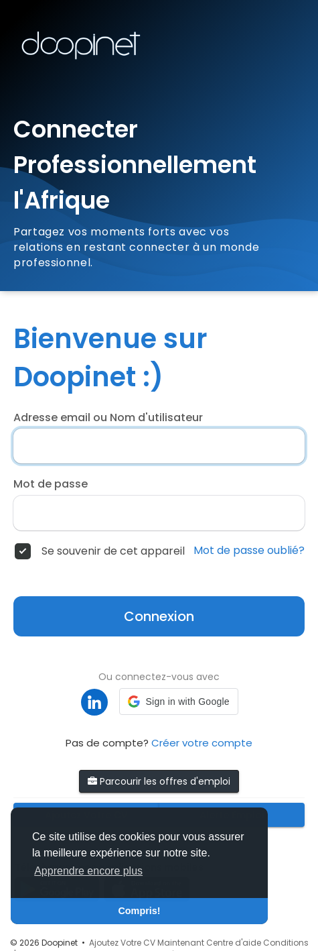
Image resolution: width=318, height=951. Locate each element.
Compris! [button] (139, 910)
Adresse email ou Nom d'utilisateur (108, 417)
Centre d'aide (233, 942)
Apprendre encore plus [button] (88, 871)
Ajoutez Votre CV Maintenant (146, 942)
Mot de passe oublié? (249, 550)
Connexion (159, 616)
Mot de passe (50, 484)
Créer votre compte (201, 743)
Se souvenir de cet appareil (113, 551)
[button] (178, 701)
